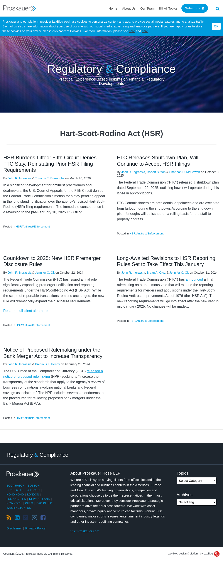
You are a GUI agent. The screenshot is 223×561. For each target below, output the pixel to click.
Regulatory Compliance (111, 68)
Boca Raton (15, 485)
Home (113, 8)
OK (216, 26)
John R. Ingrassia (19, 178)
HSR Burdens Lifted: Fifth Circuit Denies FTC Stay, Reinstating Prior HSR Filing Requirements (49, 164)
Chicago (33, 490)
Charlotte (15, 490)
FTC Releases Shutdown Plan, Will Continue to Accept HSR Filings (157, 161)
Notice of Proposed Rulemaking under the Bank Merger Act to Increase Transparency (52, 353)
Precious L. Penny (47, 364)
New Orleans (39, 498)
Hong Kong (15, 494)
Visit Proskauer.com (84, 531)
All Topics (168, 8)
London (33, 494)
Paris (29, 503)
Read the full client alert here (25, 311)
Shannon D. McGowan (184, 172)
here (132, 31)
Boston (34, 485)
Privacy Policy (35, 528)
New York (14, 503)
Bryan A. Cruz (156, 272)
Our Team (147, 8)
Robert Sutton (156, 172)
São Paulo (44, 503)
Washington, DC (19, 507)
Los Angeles (16, 498)
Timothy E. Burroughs (49, 178)
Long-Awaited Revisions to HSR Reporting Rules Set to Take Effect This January (166, 261)
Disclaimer (14, 528)
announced (194, 279)
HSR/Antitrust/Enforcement (33, 226)
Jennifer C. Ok (44, 272)
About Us (129, 8)
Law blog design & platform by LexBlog (194, 553)
